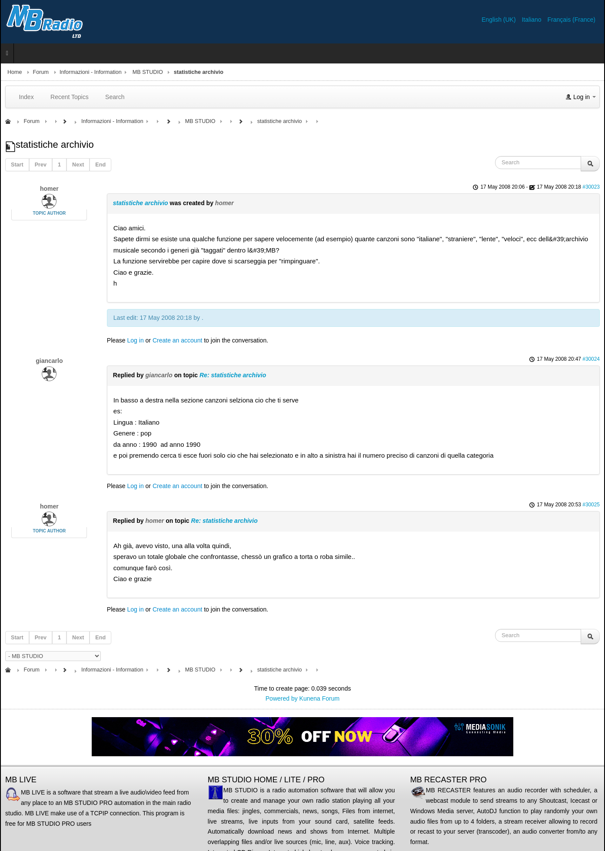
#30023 (591, 187)
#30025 (591, 505)
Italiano (532, 19)
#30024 (591, 359)
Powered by (282, 698)
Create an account (177, 340)
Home (14, 72)
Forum (41, 72)
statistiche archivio (140, 202)
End (100, 165)
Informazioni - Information (91, 72)
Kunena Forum (319, 698)
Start (17, 165)
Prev (41, 165)
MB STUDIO (148, 72)
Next (78, 165)
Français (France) (571, 19)
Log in (135, 340)
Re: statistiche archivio (232, 375)
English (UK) (499, 19)
